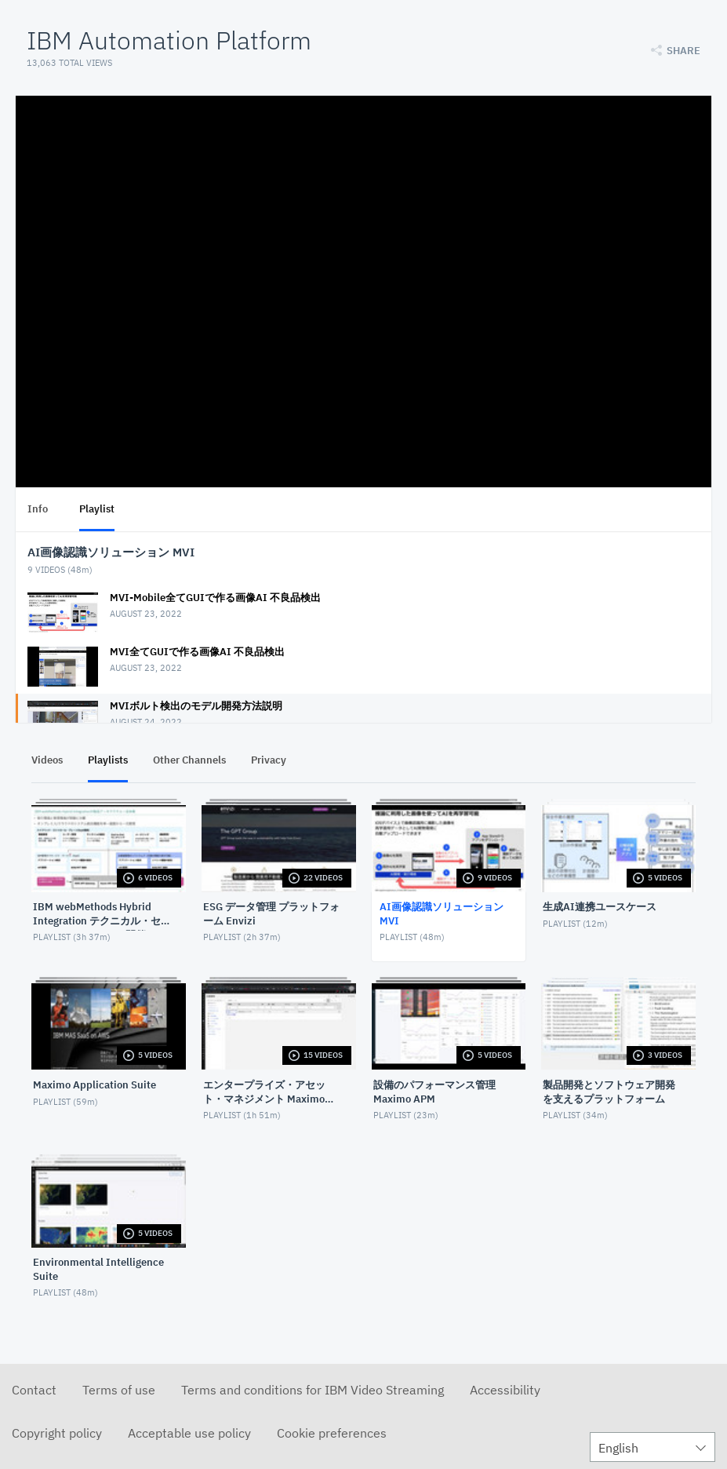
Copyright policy (57, 1433)
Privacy (268, 760)
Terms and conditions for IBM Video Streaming (312, 1390)
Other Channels (189, 760)
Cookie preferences (332, 1433)
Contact (34, 1390)
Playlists (108, 760)
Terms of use (118, 1390)
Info (37, 509)
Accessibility (505, 1390)
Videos (47, 760)
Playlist (97, 509)
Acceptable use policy (189, 1433)
